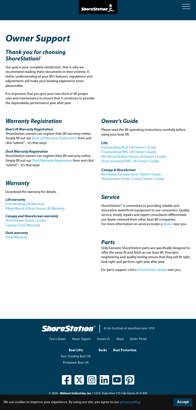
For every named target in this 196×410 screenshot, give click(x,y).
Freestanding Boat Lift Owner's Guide (128, 148)
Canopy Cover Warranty (23, 225)
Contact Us (103, 339)
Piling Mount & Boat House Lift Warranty (35, 209)
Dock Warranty (16, 237)
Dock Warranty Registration (52, 161)
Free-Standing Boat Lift (76, 356)
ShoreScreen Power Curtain (26, 221)
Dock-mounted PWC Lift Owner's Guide (130, 161)
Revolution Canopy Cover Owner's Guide (131, 174)
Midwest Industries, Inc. (76, 393)
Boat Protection (125, 350)
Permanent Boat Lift (76, 363)
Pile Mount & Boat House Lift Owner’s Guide (133, 157)
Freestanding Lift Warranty (25, 204)
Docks (103, 350)
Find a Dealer (57, 339)
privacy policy (130, 402)
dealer (167, 224)
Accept (183, 402)
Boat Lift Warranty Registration (54, 138)
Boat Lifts (76, 350)
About (120, 339)
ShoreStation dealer (152, 270)
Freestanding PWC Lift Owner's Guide (128, 152)
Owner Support (81, 339)
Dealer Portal (138, 339)
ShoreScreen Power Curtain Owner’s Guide (132, 179)
